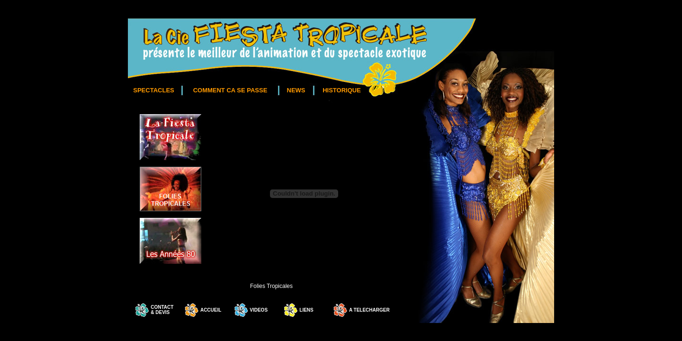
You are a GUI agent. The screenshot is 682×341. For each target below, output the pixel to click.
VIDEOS (258, 310)
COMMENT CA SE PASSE (230, 90)
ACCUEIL (210, 310)
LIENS (306, 310)
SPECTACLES (153, 90)
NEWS (296, 90)
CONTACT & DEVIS (162, 310)
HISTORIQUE (342, 90)
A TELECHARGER (369, 310)
